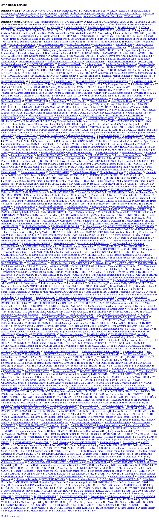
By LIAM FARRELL (39, 58)
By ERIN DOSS (80, 263)
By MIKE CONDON (39, 81)
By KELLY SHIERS (102, 436)
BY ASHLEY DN (133, 490)
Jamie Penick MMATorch (122, 87)
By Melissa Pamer (35, 84)
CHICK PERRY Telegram (55, 422)
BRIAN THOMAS (83, 53)
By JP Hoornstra (42, 144)
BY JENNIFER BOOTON (94, 414)
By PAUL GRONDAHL (99, 374)
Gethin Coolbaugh (23, 33)
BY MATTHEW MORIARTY (119, 121)
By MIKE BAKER (47, 13)
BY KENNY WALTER (141, 260)
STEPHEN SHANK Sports (127, 391)
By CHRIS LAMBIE (135, 53)
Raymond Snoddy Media (92, 445)
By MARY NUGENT (56, 456)
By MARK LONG (67, 10)
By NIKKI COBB (98, 362)
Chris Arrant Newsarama (140, 24)
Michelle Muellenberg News (83, 289)
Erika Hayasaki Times (92, 451)
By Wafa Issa (106, 479)
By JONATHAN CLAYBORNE (114, 78)
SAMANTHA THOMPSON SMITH (100, 351)
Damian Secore (43, 326)
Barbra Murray (69, 75)
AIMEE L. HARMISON (50, 90)
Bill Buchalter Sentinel (59, 357)
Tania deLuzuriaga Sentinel (80, 482)
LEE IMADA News (77, 95)
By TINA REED (54, 181)
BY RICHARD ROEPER (133, 209)
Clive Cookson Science (13, 58)
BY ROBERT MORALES (121, 61)
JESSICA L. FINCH (147, 161)
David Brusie (144, 408)
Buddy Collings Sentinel (70, 158)
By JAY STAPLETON (27, 453)
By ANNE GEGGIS (143, 431)
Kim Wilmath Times (37, 263)
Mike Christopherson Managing (111, 47)
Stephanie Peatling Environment (104, 283)
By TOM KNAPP (39, 257)
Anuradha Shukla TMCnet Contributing (62, 41)
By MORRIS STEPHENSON (123, 149)
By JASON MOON (121, 98)
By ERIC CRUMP (111, 50)
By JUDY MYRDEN (55, 186)
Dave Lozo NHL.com (74, 362)
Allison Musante (38, 507)
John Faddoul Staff (51, 416)
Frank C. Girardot (127, 448)
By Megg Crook (142, 434)
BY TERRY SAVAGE (33, 419)
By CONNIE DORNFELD (127, 345)
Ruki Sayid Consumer (90, 260)
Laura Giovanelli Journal (33, 272)
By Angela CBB (21, 30)
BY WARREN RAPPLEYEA (113, 81)
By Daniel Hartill (96, 195)
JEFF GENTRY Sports (26, 127)
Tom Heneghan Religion (16, 163)
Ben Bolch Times (87, 510)
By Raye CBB (91, 21)
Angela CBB (53, 27)
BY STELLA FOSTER (44, 334)
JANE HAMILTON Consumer (55, 220)
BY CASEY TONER (15, 132)
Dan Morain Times (33, 459)
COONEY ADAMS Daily (51, 217)
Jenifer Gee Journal (104, 36)
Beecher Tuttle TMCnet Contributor (63, 16)
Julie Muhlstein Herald (57, 436)
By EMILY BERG (57, 183)
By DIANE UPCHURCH (22, 482)
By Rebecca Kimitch (89, 121)
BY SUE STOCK (124, 374)
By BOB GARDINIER (124, 280)
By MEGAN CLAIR (36, 121)
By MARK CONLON (32, 388)
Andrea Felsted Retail (76, 416)
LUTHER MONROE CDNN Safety (65, 138)
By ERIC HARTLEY (53, 209)
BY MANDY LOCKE (49, 294)
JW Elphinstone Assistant (61, 198)
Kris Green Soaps (103, 44)
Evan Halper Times (70, 499)
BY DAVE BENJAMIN (73, 411)
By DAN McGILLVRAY (115, 419)
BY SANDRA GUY (99, 232)
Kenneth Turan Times (134, 181)
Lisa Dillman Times (32, 181)
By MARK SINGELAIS (68, 397)
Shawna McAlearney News (64, 98)
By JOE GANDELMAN (30, 107)
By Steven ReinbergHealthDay (104, 411)
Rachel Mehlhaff (75, 283)
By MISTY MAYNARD (135, 377)
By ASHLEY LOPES (21, 451)
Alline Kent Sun (78, 459)
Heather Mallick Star (23, 385)
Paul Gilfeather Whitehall (116, 291)
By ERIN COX (68, 124)
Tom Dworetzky (133, 220)
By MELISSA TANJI (35, 240)
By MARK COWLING (121, 158)
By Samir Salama (90, 488)
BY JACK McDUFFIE (16, 75)
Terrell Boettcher (69, 223)
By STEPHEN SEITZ (28, 235)
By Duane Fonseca (92, 502)
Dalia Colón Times (130, 439)
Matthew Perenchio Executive (16, 490)
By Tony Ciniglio (143, 189)
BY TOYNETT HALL (130, 215)
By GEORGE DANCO (86, 112)
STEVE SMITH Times (99, 155)
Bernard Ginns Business (35, 109)
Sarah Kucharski (84, 507)
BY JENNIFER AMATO (135, 183)
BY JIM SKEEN (81, 277)
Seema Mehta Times (115, 260)
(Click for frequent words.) (47, 21)
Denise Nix (23, 334)
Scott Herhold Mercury (132, 277)
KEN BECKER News (36, 98)
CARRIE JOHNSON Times (83, 388)
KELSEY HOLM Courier (33, 343)
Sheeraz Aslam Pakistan (118, 399)
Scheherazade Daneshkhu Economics (20, 291)
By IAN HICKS (73, 385)
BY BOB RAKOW (25, 300)
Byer (37, 10)
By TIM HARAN (89, 365)
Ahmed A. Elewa (33, 178)
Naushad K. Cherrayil (29, 394)
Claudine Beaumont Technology (118, 166)
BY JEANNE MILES (41, 252)
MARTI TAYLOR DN (135, 485)
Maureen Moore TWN (65, 58)
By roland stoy (144, 365)
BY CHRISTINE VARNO (93, 371)
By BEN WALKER (107, 10)
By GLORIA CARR (51, 502)
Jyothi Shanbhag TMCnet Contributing (119, 132)
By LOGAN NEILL (105, 360)
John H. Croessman (82, 203)
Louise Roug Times (57, 425)
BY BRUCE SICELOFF (86, 269)
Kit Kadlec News (60, 263)
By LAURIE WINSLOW (70, 215)
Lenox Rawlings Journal (122, 371)
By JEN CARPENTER (121, 445)
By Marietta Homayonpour (24, 422)
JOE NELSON (82, 357)
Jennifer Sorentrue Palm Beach (36, 445)
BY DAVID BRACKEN (49, 155)
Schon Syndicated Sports (109, 425)
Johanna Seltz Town (62, 399)
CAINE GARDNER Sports (89, 286)
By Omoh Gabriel (43, 141)
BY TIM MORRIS (27, 158)
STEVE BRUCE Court (141, 212)
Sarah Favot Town (67, 365)
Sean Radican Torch (132, 152)
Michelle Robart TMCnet (77, 92)
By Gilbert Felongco (74, 345)
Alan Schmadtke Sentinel (48, 360)
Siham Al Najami (67, 434)
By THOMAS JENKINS (31, 183)
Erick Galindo (62, 505)
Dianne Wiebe (122, 470)
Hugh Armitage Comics (31, 138)
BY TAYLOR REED (88, 198)
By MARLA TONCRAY (58, 107)
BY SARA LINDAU (98, 235)
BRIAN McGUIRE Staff (46, 348)
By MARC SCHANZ (49, 232)
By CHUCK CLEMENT (84, 442)
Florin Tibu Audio (83, 220)
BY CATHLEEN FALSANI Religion (75, 78)
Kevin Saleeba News (42, 254)
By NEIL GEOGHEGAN (27, 351)
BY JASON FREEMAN (137, 465)
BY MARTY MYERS (96, 385)
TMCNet (100, 13)
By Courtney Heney (99, 169)
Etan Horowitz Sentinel (71, 334)
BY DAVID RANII (67, 115)
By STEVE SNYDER (113, 186)
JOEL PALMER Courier (125, 175)
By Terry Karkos (35, 203)
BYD (30, 10)
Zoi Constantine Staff (119, 496)
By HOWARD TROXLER (65, 226)
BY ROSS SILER (32, 323)
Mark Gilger (119, 169)
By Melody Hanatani (37, 510)
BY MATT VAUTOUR (50, 146)
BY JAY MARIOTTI (36, 428)
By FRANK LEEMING (130, 217)
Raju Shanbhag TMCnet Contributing (38, 36)
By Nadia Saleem (146, 507)
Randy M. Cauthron (35, 269)
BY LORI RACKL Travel (24, 175)
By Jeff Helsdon (78, 101)
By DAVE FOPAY (111, 317)
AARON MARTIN (137, 388)
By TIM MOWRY (76, 280)
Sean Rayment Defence (82, 473)
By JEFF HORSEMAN (97, 175)
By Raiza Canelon (56, 388)
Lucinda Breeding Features (77, 47)
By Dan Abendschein (12, 189)
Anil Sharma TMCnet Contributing (103, 41)
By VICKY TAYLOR (80, 465)
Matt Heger (60, 326)
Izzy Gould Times (98, 144)
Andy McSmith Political (63, 121)
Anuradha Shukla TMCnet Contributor (102, 16)
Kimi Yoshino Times (62, 189)
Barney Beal (125, 380)
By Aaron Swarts (76, 127)
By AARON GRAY (88, 192)
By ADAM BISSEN (133, 351)
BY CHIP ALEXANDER (74, 306)
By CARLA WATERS (80, 129)
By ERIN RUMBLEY (107, 152)
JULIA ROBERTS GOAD (120, 331)
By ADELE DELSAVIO (129, 269)
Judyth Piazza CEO (147, 73)
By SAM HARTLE (129, 249)
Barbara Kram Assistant (33, 172)
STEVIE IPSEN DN (102, 311)
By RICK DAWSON (24, 206)
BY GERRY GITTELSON (140, 328)
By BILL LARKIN (10, 308)
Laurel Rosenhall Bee (127, 493)
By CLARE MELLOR (87, 178)
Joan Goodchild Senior (102, 95)
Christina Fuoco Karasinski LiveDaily (55, 24)
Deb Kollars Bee (12, 371)
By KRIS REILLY (47, 274)
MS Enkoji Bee (133, 289)
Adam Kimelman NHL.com (136, 55)
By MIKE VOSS (126, 27)
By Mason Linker (144, 98)
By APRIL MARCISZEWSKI (66, 368)
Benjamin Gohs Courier (91, 331)
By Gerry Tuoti (141, 92)
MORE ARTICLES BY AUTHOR (18, 13)
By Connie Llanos (100, 306)
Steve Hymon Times (64, 243)
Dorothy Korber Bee (11, 320)
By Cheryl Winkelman (50, 266)
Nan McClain (42, 442)
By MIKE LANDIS (97, 334)
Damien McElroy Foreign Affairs (61, 414)
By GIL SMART (110, 377)
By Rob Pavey (25, 297)
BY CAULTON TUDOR (58, 104)
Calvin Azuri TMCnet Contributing (112, 92)
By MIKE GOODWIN (96, 368)
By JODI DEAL (53, 323)
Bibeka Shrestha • (46, 377)
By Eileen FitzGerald (117, 286)
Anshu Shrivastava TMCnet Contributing (36, 124)
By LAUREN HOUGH (143, 502)
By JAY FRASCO (42, 30)
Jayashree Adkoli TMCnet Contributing (117, 314)
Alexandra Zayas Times (50, 482)
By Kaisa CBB (72, 21)
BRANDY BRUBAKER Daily (80, 294)
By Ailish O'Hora (142, 78)
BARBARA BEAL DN (130, 229)
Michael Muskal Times (81, 314)
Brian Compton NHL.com (124, 326)
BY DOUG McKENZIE (13, 78)
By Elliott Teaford (127, 104)
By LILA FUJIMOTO (34, 87)
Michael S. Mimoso (141, 195)
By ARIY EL (142, 101)
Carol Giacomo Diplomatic (102, 348)
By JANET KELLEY (103, 323)
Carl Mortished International (49, 95)
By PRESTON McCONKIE (36, 243)
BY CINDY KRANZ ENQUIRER (43, 320)
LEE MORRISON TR (65, 73)
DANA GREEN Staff (116, 502)
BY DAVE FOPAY (56, 459)
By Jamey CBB (86, 24)
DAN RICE (62, 328)
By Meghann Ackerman (117, 431)
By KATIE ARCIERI (24, 90)
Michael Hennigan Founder (71, 169)
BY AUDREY (140, 470)
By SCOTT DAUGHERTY (40, 64)
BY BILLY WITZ (31, 414)
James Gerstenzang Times (68, 132)
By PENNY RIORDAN (62, 192)
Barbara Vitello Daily (24, 232)
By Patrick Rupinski (96, 308)
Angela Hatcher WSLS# (59, 419)
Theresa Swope (59, 257)
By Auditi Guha (78, 183)
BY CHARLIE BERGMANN (65, 343)
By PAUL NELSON (37, 368)
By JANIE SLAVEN (56, 473)
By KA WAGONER (23, 402)
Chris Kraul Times (122, 232)
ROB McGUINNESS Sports (102, 340)
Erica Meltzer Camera (137, 198)
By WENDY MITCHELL (107, 357)
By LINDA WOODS (144, 496)
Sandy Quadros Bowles (56, 237)
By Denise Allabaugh (12, 64)
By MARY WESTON (99, 345)
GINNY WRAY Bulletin (40, 485)
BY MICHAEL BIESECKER (81, 181)
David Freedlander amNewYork (49, 465)
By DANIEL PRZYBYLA (84, 166)
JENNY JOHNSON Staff (113, 237)
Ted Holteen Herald (32, 436)
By (48, 10)
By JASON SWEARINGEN (94, 30)
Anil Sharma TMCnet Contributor (123, 13)
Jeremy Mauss (71, 320)
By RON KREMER (124, 499)
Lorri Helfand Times (145, 200)
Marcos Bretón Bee (25, 92)
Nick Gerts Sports (21, 348)
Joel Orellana (87, 380)
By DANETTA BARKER (24, 152)
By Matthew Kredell (120, 254)
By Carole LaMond (11, 101)
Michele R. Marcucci (77, 206)
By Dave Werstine (118, 195)
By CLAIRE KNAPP (78, 229)
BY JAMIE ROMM (29, 223)
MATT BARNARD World (59, 178)
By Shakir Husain (144, 306)
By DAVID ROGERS (135, 283)
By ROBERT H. (87, 10)
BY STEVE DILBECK (108, 246)
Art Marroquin (147, 266)
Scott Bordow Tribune (50, 92)
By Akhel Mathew (25, 274)
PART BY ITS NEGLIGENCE (134, 10)
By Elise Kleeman (145, 232)
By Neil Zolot (11, 181)
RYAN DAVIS (146, 371)
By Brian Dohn (134, 172)
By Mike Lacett (80, 436)
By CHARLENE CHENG (101, 27)
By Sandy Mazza (93, 64)
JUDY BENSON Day (48, 402)
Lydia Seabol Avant (27, 283)
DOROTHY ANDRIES (53, 175)
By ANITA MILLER (142, 81)
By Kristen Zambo (132, 135)
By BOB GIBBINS (85, 382)
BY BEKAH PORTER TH (116, 434)
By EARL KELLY (96, 158)
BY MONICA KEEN (30, 186)
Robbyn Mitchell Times (136, 112)
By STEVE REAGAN (106, 129)
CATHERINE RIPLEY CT (14, 254)
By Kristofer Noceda (24, 146)
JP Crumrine (97, 146)
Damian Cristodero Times (17, 144)
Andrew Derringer (109, 55)
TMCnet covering (133, 16)
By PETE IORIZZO (46, 311)
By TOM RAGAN (89, 405)
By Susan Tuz (31, 289)
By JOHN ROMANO (87, 317)
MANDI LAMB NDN (33, 357)
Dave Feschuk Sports (91, 115)
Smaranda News (36, 382)
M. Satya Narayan (21, 493)
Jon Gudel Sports (57, 101)
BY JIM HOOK (62, 490)
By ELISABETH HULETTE (35, 73)
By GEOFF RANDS (113, 488)
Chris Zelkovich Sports (111, 172)
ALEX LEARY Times (108, 490)
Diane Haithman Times (64, 371)
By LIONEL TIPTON (82, 456)
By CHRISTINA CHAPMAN (90, 272)
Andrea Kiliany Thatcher (123, 266)
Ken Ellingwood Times (52, 135)
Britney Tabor (109, 394)
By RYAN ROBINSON (114, 178)
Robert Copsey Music (12, 229)
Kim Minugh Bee (60, 163)
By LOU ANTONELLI (136, 317)
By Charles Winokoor (130, 107)
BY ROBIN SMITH (59, 172)
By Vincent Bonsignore (54, 38)
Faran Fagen (7, 439)
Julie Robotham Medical (81, 67)
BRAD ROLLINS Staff (63, 260)
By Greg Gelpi (145, 61)
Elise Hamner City (43, 328)
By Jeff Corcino (50, 246)
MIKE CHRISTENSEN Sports (59, 212)
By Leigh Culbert (79, 326)
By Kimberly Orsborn (143, 286)
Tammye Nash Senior (36, 260)
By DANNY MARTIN (40, 78)
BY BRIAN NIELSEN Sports (76, 36)
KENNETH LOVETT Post (68, 462)
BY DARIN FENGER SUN (41, 303)
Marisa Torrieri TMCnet (128, 33)
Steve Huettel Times (58, 203)
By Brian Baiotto (13, 269)
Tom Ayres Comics (148, 141)
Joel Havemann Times (52, 283)
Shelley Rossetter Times (133, 340)
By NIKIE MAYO (63, 81)
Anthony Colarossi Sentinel (63, 87)
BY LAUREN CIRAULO (17, 141)
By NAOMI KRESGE (66, 488)
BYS (54, 10)
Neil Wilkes (7, 235)
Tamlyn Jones (124, 436)
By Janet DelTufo (107, 67)
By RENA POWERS (60, 272)
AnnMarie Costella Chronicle (121, 64)
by (24, 10)
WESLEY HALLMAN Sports (91, 189)
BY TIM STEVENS (35, 101)
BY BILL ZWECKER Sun (123, 70)
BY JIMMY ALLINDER (45, 306)
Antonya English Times (125, 235)
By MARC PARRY (119, 428)
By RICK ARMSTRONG (114, 192)
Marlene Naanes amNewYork (114, 257)
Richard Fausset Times (84, 172)
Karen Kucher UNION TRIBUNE (61, 351)
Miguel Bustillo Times (132, 337)
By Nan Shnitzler (138, 237)
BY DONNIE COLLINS (108, 220)
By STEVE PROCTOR (13, 81)
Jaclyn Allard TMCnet (12, 434)
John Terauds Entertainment (121, 451)
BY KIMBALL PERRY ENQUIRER (60, 453)
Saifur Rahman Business (58, 112)
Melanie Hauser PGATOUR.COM (65, 61)
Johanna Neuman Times (83, 257)
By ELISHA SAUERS (115, 300)
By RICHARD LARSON (87, 300)
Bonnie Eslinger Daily (48, 362)
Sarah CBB (7, 27)
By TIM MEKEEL (22, 442)
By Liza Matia (31, 166)
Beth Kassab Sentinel (74, 232)
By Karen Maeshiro (34, 337)
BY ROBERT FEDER (12, 303)
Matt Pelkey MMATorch (49, 470)
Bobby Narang (60, 442)
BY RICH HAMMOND (23, 280)
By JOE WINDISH (124, 263)
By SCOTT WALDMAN (72, 274)
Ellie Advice (137, 47)
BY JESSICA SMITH (122, 334)
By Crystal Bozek (79, 439)
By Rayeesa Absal (120, 385)
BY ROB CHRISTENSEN (37, 468)
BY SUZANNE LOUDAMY (142, 368)
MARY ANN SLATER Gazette (30, 192)
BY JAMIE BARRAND (31, 425)
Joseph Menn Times (94, 343)
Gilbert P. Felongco (23, 470)
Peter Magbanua (100, 206)
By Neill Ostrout (107, 505)
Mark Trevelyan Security (121, 272)
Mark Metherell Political (13, 331)
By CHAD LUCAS (110, 181)
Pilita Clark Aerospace (26, 502)
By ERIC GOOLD (24, 448)
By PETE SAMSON (82, 240)
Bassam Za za (130, 442)
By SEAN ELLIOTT (65, 30)
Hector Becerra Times (29, 439)
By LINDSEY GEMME (51, 44)
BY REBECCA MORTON (81, 209)
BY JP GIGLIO (21, 306)
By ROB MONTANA (12, 368)
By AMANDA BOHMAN (35, 226)
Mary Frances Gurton (64, 391)
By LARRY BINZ (85, 81)
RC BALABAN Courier (108, 485)
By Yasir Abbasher (64, 468)
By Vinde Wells (27, 118)
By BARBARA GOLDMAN (99, 161)
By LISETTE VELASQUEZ (86, 422)
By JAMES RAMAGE (79, 200)
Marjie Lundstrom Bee (76, 323)
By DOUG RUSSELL (103, 448)
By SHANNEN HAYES (123, 362)
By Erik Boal (72, 502)
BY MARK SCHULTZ (127, 320)
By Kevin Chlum (75, 235)
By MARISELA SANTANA (38, 408)
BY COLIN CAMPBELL (81, 217)
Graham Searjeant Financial (46, 374)
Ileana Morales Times (124, 141)
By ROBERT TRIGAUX (92, 87)
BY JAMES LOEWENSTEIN (70, 144)
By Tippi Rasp (40, 163)
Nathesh (64, 13)
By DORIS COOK (13, 476)
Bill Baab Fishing (122, 306)
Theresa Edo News (145, 138)
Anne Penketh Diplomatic (102, 38)
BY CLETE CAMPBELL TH (67, 308)
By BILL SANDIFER (45, 496)
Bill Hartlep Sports (72, 118)
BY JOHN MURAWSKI (55, 166)
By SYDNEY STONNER (97, 499)
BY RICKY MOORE (41, 331)
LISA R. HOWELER (96, 462)
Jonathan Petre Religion (95, 453)
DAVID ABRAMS (109, 354)
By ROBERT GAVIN (32, 277)
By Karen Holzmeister (24, 220)
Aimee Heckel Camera (94, 408)
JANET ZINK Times (65, 445)
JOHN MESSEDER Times (143, 178)
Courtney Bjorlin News (28, 200)
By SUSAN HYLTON (101, 459)
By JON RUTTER (58, 240)
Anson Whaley (105, 33)
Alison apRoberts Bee (76, 470)
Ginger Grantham (121, 243)
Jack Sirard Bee (77, 38)
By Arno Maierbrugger (74, 493)
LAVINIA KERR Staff (15, 505)
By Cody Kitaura (120, 414)
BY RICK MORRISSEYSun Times (140, 129)
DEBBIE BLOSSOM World (130, 459)
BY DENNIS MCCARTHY (92, 428)
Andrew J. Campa (83, 104)
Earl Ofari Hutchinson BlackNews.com (78, 377)
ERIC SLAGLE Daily (128, 479)
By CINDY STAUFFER (46, 493)
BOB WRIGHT (124, 138)
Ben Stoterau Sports (32, 50)
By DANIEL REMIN (61, 507)
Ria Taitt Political (10, 87)
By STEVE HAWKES (104, 107)
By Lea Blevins (99, 326)
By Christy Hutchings (139, 488)
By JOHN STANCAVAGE (133, 394)
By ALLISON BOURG (13, 198)
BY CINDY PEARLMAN (14, 411)
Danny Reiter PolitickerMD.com (30, 405)
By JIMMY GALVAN (49, 47)
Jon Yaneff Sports (23, 326)
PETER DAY (125, 200)
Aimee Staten (43, 451)
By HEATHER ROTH (100, 493)
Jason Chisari (98, 496)
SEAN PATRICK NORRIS (38, 488)
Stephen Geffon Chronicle (111, 24)
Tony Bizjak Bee (98, 101)
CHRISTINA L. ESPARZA (96, 303)
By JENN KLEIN (133, 246)
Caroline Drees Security (140, 186)
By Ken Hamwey (137, 169)
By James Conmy (136, 405)
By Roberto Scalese (67, 254)
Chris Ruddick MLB (83, 33)
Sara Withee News (128, 203)
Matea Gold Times (124, 73)
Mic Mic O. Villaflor (11, 428)
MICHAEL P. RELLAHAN (73, 297)
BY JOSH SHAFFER (73, 348)
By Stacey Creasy (105, 104)
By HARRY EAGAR (124, 127)
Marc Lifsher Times (27, 135)
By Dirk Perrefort (20, 465)
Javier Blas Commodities (36, 399)
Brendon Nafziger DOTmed (82, 354)
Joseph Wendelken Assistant (101, 215)
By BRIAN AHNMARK (108, 53)
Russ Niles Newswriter (79, 44)
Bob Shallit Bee (124, 44)
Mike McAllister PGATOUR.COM (60, 291)
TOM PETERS (22, 496)
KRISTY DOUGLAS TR (78, 266)
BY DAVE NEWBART (49, 385)
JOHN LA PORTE (68, 303)
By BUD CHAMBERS (102, 297)
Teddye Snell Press (14, 203)
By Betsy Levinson (141, 294)
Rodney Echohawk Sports (40, 169)
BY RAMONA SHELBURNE (134, 67)
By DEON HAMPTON (65, 451)
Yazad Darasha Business (50, 206)
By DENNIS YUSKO (123, 206)
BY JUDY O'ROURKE (131, 348)
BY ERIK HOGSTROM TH (104, 183)
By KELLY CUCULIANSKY (94, 391)
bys (43, 10)
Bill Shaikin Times (74, 155)
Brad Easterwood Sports (57, 53)
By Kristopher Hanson (115, 84)
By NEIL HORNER (135, 274)
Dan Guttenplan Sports (26, 314)
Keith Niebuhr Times (121, 101)
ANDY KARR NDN (107, 482)
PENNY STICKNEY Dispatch (117, 365)
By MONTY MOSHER (38, 286)
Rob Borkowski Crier (126, 382)
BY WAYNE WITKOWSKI (62, 84)
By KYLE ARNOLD (60, 269)
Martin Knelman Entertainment (105, 274)
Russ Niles (42, 33)
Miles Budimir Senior (104, 229)
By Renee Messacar (106, 203)
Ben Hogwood (23, 328)
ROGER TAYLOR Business (69, 70)
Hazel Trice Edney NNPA (96, 252)
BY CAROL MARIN (107, 240)
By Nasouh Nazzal (112, 198)
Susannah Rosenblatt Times (127, 303)
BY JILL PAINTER (49, 118)
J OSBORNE (75, 175)
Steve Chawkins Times (83, 328)
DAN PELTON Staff (127, 323)
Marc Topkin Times (143, 75)
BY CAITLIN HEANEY (50, 448)
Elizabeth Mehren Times (13, 257)
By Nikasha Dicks (102, 263)
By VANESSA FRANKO (120, 343)
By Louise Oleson (60, 33)
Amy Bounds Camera (73, 340)
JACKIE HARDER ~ (77, 448)
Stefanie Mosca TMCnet (137, 425)
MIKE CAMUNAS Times (90, 468)
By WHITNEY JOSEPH (31, 61)
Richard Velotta (126, 507)
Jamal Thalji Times (91, 223)
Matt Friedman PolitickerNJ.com (18, 294)
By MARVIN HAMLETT (83, 55)
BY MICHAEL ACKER (121, 408)
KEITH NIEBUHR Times (97, 397)
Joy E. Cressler (125, 161)
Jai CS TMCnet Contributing (69, 195)
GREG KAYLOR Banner (120, 468)
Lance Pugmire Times (22, 155)
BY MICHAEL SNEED (37, 371)
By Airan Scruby (81, 163)
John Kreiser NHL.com (143, 84)
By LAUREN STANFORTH (37, 397)
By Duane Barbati (51, 345)
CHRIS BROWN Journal (89, 399)
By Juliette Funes (106, 380)
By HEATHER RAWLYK (44, 75)
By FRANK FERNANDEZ (137, 357)
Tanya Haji (89, 132)
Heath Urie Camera (23, 161)
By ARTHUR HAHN (105, 90)
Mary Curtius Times (121, 453)
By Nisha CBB (25, 24)
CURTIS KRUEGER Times (126, 252)
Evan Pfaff (108, 269)
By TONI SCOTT (115, 115)
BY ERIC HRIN (127, 90)
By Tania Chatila (90, 291)
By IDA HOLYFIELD (30, 456)
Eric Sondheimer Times (142, 300)
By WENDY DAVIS (142, 291)
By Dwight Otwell (97, 70)
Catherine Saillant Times (38, 195)
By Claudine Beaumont (111, 328)
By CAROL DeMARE (39, 462)
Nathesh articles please (82, 13)
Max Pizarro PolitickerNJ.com (93, 243)
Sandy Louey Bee (83, 485)
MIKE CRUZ (47, 158)
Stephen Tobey (86, 212)
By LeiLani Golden (96, 476)
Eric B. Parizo (82, 107)
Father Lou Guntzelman (54, 314)
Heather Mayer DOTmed (126, 402)
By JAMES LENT (29, 38)
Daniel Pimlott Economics (69, 476)
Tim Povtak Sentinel (53, 235)
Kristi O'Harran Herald (69, 64)
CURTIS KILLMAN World (112, 212)
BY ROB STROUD (99, 280)
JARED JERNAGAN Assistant (96, 73)
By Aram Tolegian (127, 124)
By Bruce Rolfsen (105, 507)
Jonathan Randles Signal (117, 422)
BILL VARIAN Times (58, 277)
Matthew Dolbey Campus (105, 439)
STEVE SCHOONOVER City (16, 360)
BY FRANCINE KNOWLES (97, 320)
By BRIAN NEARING (112, 388)
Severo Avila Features (102, 416)
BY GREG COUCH (121, 189)
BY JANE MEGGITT (23, 47)
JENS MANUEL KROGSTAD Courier (44, 354)
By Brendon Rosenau (99, 127)
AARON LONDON (41, 505)
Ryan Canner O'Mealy (59, 337)
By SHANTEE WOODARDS (36, 70)
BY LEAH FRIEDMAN (136, 411)
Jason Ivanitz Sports (129, 38)
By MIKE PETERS (129, 360)
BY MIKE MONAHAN (60, 317)
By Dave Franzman (84, 490)
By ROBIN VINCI (29, 246)
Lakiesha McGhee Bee (105, 277)
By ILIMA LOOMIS (11, 195)
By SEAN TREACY (85, 337)
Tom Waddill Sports (74, 374)
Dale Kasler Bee (64, 141)
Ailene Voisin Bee (89, 75)
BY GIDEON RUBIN (15, 499)
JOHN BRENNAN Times (24, 67)
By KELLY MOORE (21, 311)
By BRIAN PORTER (47, 161)
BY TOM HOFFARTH (104, 249)
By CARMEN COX (40, 391)
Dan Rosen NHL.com (122, 144)
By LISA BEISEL (58, 249)
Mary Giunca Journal (112, 405)
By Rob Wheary (106, 217)
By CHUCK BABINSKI (130, 456)
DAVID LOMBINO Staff (44, 411)
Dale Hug (6, 192)
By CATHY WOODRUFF (14, 374)
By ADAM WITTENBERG (118, 226)
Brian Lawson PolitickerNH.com (92, 402)
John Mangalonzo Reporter (27, 237)
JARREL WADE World (135, 354)
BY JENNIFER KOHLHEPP (66, 109)
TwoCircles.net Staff (11, 84)
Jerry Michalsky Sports (29, 53)
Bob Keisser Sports (34, 55)
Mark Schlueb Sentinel (60, 382)
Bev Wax (67, 402)
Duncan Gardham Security (82, 479)
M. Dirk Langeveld (11, 289)
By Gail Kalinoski (122, 30)
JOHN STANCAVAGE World (16, 215)
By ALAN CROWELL (109, 473)
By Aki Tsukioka (138, 21)
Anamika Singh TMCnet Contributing (85, 149)
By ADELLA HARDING (100, 138)
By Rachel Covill (22, 365)
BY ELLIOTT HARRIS (51, 280)
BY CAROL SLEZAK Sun (25, 209)
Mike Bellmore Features (26, 41)
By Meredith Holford (76, 146)
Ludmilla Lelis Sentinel (122, 476)
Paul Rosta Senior (36, 249)
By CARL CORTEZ (74, 27)
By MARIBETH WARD (79, 152)
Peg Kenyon (86, 124)
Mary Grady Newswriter (58, 50)
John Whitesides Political (22, 266)
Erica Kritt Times (62, 286)
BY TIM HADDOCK (82, 425)
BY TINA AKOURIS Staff (41, 434)
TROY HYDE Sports (40, 132)
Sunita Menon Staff (28, 345)
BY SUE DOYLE (80, 249)
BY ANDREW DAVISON (78, 360)
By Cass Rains (50, 223)
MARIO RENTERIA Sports (84, 186)
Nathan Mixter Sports (91, 58)
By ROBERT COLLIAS (132, 163)
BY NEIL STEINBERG (36, 308)
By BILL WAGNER (90, 84)
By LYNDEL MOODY (87, 419)
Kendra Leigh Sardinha (67, 252)
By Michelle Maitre (95, 109)
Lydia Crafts (105, 382)
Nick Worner (101, 266)
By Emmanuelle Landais (26, 479)
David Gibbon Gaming (105, 163)
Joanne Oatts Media (112, 289)
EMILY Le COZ (25, 362)
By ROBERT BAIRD (12, 263)
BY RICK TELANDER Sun (120, 58)
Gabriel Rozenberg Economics (77, 246)
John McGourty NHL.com (108, 465)
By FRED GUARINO (84, 505)
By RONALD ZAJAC (127, 311)
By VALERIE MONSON (93, 254)
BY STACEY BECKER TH (114, 294)
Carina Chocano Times (142, 192)
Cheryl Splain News (120, 308)
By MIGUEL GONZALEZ (73, 496)
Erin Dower (118, 368)
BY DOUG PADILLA (23, 217)
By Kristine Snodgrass (54, 439)
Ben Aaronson (34, 104)
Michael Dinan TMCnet (53, 67)
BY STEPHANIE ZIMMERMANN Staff (126, 223)
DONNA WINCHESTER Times (92, 141)
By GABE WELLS (104, 200)
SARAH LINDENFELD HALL (130, 397)
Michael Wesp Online (53, 127)
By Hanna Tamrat (130, 240)
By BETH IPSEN (145, 226)
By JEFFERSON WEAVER (100, 118)
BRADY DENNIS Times (39, 476)
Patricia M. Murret (109, 442)
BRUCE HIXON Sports (130, 36)
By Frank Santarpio (89, 434)
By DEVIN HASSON (108, 135)
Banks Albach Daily (54, 200)
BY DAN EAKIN (108, 209)
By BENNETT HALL (68, 408)
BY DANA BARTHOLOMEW (54, 300)
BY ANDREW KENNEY (95, 98)
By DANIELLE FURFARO (45, 340)
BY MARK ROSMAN (53, 479)
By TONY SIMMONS (121, 462)
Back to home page (11, 516)
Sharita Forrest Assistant (41, 115)
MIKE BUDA (142, 254)
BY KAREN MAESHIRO (60, 431)
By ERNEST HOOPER (130, 95)
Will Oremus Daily (71, 161)
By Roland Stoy (37, 198)
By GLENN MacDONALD (74, 311)
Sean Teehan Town (126, 416)
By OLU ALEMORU (130, 505)
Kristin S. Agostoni (35, 317)
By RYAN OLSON (111, 112)
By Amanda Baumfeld (52, 152)
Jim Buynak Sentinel (35, 380)
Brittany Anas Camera (12, 104)
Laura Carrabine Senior (13, 115)
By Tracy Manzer (92, 226)
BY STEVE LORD (144, 436)
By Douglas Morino (65, 331)
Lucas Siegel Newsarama (63, 405)
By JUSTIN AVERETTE (22, 44)
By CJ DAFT (63, 485)
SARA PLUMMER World (28, 112)
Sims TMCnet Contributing (29, 16)
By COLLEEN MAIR (63, 510)
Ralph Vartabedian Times (30, 431)
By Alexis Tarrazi (108, 337)
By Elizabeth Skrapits (29, 212)
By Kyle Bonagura (13, 510)
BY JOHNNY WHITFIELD (58, 394)
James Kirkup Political (78, 90)
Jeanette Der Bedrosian (89, 431)
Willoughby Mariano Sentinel (140, 473)
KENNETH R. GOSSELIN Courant (45, 229)
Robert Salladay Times (53, 289)
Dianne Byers (125, 297)
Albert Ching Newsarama (80, 135)
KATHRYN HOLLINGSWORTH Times (128, 146)
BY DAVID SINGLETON (63, 380)
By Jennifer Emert (32, 473)
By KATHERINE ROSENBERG (45, 149)
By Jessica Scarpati (101, 470)
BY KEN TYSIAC (45, 297)
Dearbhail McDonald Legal (116, 75)
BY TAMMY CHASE (87, 394)
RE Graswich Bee (95, 61)
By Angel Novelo (141, 257)
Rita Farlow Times (105, 124)
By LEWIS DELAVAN (120, 109)
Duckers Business (106, 456)
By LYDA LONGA (44, 365)
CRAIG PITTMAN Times (43, 499)
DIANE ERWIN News (62, 428)
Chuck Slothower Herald (53, 129)
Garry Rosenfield (24, 377)
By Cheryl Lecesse (56, 55)
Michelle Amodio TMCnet (29, 27)
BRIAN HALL (43, 490)
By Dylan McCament (37, 189)
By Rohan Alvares (44, 215)
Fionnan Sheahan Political (131, 118)
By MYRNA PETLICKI (114, 21)
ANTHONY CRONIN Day (25, 416)
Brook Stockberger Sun (86, 50)
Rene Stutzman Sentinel (84, 237)
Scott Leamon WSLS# (133, 482)
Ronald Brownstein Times (128, 155)
